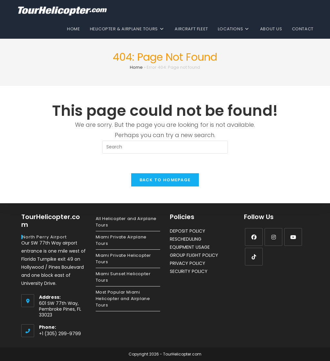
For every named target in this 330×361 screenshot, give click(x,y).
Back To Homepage (165, 180)
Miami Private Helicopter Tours (123, 258)
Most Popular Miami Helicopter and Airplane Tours (123, 298)
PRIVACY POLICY (187, 263)
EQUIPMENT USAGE (190, 247)
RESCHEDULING (185, 239)
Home (136, 67)
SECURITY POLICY (189, 271)
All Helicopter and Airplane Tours (126, 222)
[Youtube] (293, 237)
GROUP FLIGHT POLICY (194, 255)
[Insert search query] (165, 147)
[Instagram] (273, 237)
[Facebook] (254, 237)
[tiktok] (254, 257)
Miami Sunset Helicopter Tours (123, 277)
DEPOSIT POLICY (187, 231)
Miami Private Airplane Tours (121, 240)
